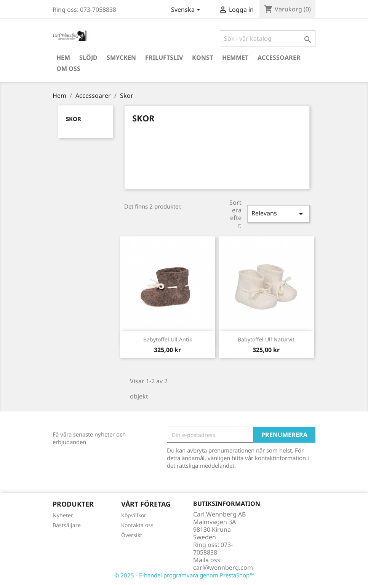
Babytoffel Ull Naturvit (266, 339)
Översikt (131, 535)
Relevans (278, 213)
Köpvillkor (133, 515)
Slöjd (88, 57)
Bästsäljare (67, 525)
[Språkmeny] (187, 10)
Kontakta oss (137, 525)
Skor (73, 119)
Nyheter (63, 515)
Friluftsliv (164, 57)
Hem (63, 57)
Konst (202, 57)
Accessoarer (279, 57)
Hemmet (235, 57)
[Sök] (267, 38)
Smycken (121, 57)
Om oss (68, 68)
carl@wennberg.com (223, 567)
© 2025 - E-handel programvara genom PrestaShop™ (184, 575)
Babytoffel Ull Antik (167, 339)
